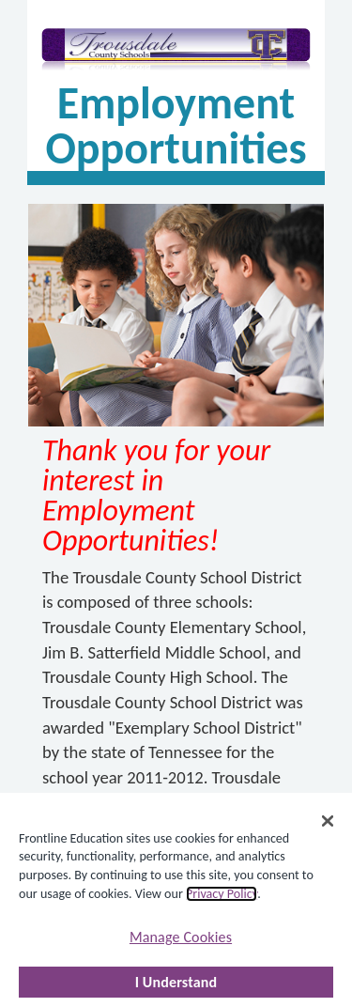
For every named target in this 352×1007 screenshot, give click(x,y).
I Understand (176, 982)
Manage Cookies (181, 937)
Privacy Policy (221, 894)
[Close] (327, 821)
